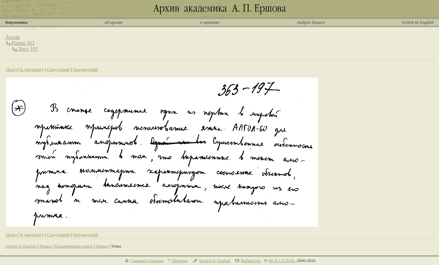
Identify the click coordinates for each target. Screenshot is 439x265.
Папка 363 (23, 43)
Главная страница (146, 260)
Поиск (45, 246)
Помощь (179, 260)
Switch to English (418, 22)
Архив (12, 37)
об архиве (114, 22)
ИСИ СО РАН (281, 260)
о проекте (209, 22)
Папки (102, 246)
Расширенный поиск (73, 246)
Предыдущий (85, 69)
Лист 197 (28, 49)
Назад (11, 69)
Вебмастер (251, 260)
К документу (32, 69)
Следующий (58, 69)
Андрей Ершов (311, 22)
